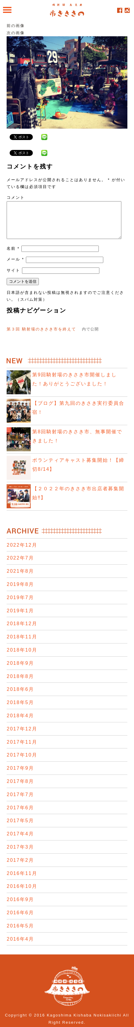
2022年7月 (20, 565)
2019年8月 (20, 591)
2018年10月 (22, 657)
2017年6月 (20, 814)
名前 (13, 255)
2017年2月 (20, 867)
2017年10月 (22, 762)
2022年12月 (22, 552)
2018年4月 (20, 722)
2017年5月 (20, 827)
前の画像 (16, 25)
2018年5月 (20, 709)
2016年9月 (20, 906)
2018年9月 (20, 670)
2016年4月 (20, 946)
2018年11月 (22, 643)
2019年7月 (20, 604)
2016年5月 (20, 933)
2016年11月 (22, 880)
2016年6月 (20, 919)
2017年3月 (20, 854)
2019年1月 (20, 617)
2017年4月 (20, 840)
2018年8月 (20, 683)
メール (15, 266)
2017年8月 (20, 788)
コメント (16, 197)
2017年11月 (22, 749)
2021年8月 (20, 578)
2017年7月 (20, 801)
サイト (13, 277)
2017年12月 (22, 736)
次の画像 (16, 33)
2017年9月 (20, 775)
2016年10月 (22, 893)
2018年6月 (20, 696)
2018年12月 (22, 630)
